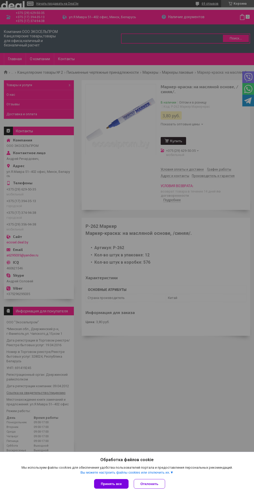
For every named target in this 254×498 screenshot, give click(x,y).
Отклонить (149, 484)
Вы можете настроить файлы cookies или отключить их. (125, 472)
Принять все (111, 484)
